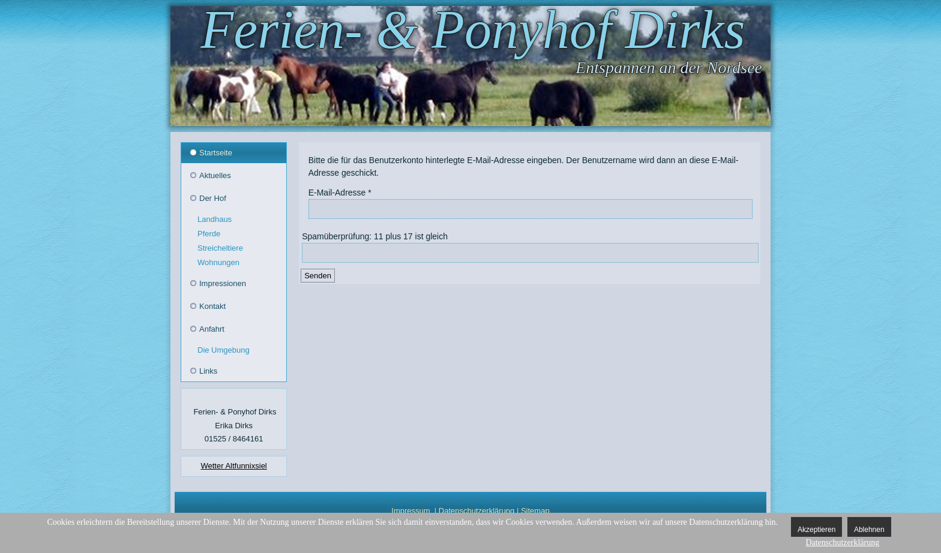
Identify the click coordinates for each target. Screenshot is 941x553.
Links (208, 370)
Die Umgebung (223, 349)
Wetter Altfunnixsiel (233, 465)
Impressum (410, 510)
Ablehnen (869, 529)
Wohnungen (218, 262)
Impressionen (222, 283)
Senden (317, 275)
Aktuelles (215, 175)
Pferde (208, 233)
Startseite (215, 152)
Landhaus (214, 219)
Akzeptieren (816, 529)
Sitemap (535, 510)
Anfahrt (211, 328)
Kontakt (212, 306)
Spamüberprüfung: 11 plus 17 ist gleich (375, 236)
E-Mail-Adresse (339, 192)
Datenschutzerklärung (476, 510)
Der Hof (212, 198)
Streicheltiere (220, 248)
